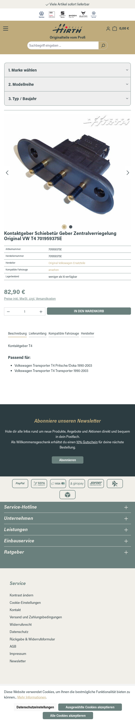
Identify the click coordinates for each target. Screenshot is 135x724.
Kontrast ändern (21, 595)
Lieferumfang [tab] (38, 333)
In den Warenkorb (89, 311)
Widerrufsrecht (21, 624)
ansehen (54, 270)
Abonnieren (67, 460)
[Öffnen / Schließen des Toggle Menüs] (5, 28)
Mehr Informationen (31, 697)
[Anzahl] (24, 311)
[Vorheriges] (7, 172)
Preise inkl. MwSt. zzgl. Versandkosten (30, 298)
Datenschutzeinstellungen (35, 707)
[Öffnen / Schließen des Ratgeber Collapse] (126, 552)
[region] (67, 172)
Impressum (18, 653)
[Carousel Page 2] (70, 226)
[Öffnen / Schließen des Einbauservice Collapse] (126, 541)
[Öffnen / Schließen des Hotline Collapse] (126, 507)
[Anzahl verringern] (8, 311)
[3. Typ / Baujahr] (67, 98)
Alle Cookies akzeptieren (68, 715)
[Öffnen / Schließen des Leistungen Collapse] (126, 530)
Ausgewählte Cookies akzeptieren (90, 707)
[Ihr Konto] (108, 29)
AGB (13, 646)
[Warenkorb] (120, 28)
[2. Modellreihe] (67, 84)
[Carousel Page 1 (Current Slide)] (64, 226)
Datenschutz (19, 631)
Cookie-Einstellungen (25, 602)
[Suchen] (103, 45)
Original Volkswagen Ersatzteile (67, 263)
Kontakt (15, 609)
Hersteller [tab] (87, 333)
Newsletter (18, 661)
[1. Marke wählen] (67, 70)
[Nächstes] (128, 172)
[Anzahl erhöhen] (41, 311)
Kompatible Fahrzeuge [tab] (64, 333)
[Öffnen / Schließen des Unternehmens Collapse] (126, 518)
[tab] (17, 333)
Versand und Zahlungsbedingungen (36, 617)
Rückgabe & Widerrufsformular (32, 639)
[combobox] (63, 45)
